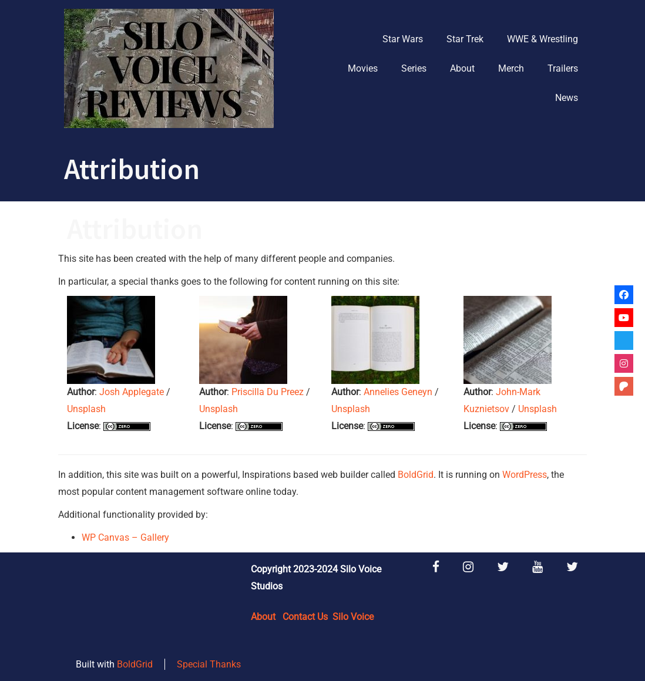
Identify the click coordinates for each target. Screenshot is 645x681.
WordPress (524, 474)
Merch (511, 68)
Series (413, 68)
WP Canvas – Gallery (125, 537)
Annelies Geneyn (398, 391)
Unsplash (86, 408)
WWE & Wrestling (542, 39)
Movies (363, 68)
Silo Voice (353, 616)
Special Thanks (209, 664)
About (462, 68)
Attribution (135, 229)
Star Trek (464, 39)
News (566, 97)
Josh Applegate (131, 391)
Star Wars (402, 39)
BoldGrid (416, 474)
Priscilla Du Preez (267, 391)
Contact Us (305, 616)
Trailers (562, 68)
